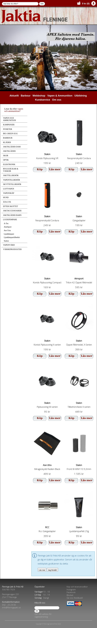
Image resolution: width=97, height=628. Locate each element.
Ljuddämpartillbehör (12, 237)
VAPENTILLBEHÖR (11, 180)
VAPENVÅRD (9, 245)
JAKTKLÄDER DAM (12, 147)
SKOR (5, 155)
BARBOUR (7, 138)
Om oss (56, 99)
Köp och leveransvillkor (77, 586)
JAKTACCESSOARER (12, 211)
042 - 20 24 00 (9, 604)
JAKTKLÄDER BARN (12, 215)
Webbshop (39, 95)
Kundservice (42, 99)
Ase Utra (7, 230)
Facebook (71, 592)
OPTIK (6, 160)
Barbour (25, 95)
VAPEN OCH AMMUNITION (9, 119)
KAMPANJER (8, 125)
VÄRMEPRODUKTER (12, 249)
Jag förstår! (52, 570)
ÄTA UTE (7, 202)
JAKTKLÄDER (9, 151)
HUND (6, 197)
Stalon (6, 241)
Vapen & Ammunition (59, 95)
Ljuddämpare (9, 234)
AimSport (7, 227)
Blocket (70, 595)
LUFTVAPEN (8, 189)
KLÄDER (7, 142)
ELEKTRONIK (9, 164)
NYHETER (7, 129)
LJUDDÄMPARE (10, 219)
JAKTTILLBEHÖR (10, 175)
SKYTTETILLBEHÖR (12, 184)
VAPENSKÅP (8, 193)
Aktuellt (14, 95)
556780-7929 (8, 589)
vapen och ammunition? (13, 110)
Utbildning (80, 95)
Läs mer (42, 570)
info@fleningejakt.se (11, 607)
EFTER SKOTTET (10, 206)
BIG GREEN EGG (10, 133)
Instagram (71, 589)
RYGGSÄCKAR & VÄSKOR (10, 170)
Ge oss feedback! (75, 597)
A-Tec (6, 223)
